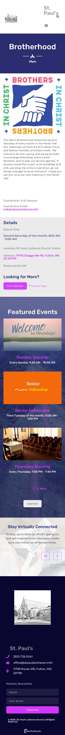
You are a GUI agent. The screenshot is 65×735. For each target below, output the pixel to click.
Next (43, 488)
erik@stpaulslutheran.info (20, 209)
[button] (46, 25)
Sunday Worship (32, 357)
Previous (24, 488)
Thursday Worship (32, 466)
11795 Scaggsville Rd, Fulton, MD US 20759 (31, 257)
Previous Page (38, 285)
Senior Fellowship (32, 410)
